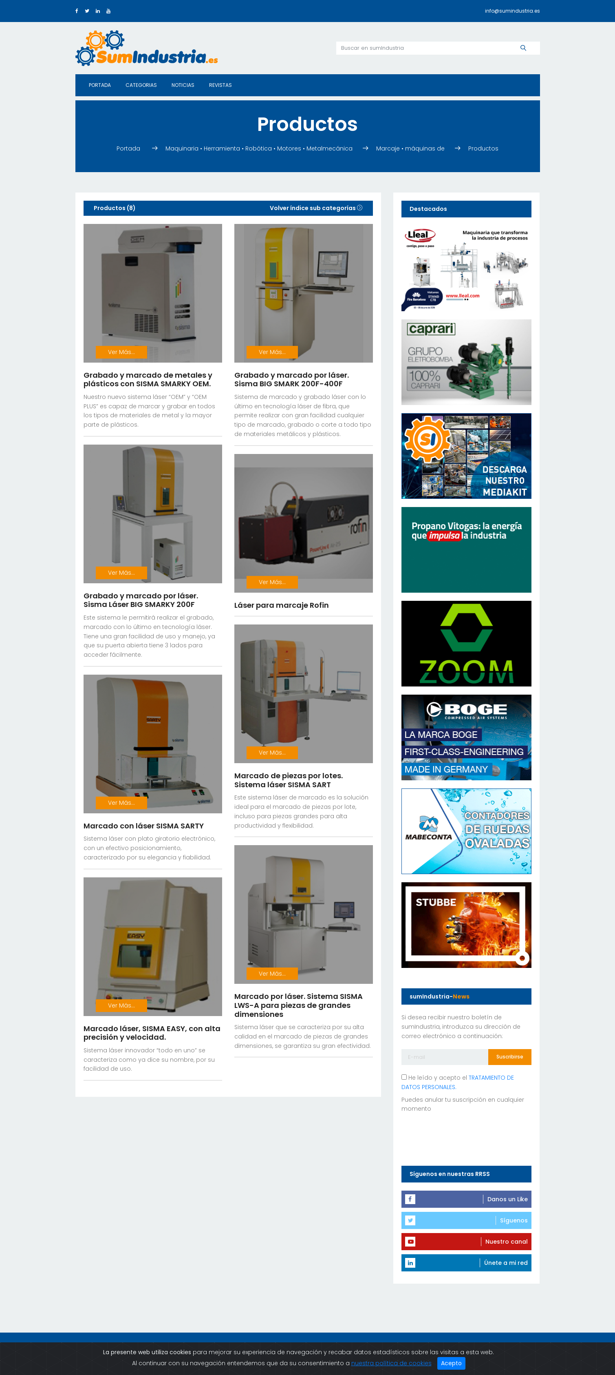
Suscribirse (509, 1056)
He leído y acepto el (457, 1082)
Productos (483, 148)
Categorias (141, 85)
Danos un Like (507, 1199)
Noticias (183, 85)
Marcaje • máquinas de (410, 148)
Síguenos (514, 1220)
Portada (100, 85)
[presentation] (463, 1138)
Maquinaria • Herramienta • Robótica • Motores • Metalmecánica (259, 148)
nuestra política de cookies (391, 1363)
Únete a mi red (506, 1263)
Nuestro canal (506, 1242)
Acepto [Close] (451, 1363)
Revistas (220, 85)
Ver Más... (121, 352)
